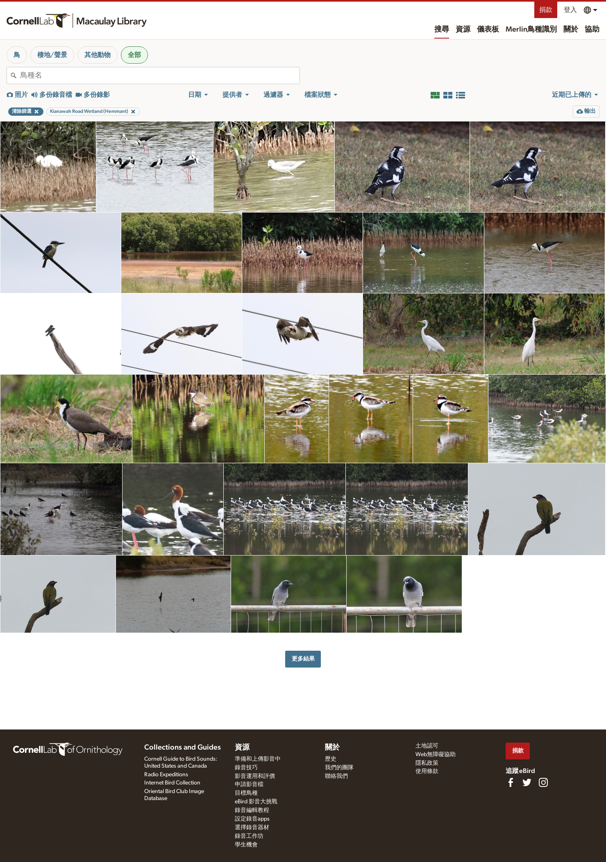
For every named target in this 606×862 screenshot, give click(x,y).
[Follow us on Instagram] (543, 782)
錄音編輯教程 (252, 810)
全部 (134, 55)
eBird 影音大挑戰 (256, 802)
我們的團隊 (339, 768)
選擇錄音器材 (252, 827)
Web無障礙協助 (435, 754)
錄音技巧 (246, 768)
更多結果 (303, 659)
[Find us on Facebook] (510, 782)
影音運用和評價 (255, 776)
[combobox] (160, 75)
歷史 (330, 759)
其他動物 (97, 55)
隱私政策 (426, 763)
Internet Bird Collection (172, 783)
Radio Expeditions (166, 774)
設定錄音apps (252, 819)
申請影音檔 (249, 784)
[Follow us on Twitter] (527, 782)
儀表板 (488, 29)
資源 (463, 29)
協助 (592, 29)
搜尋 (441, 29)
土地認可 (426, 746)
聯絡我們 (336, 776)
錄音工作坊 (249, 836)
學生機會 (246, 845)
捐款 (545, 10)
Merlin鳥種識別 (531, 29)
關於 (570, 29)
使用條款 (426, 771)
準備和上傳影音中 (258, 759)
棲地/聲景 (52, 55)
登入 (570, 10)
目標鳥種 (246, 793)
